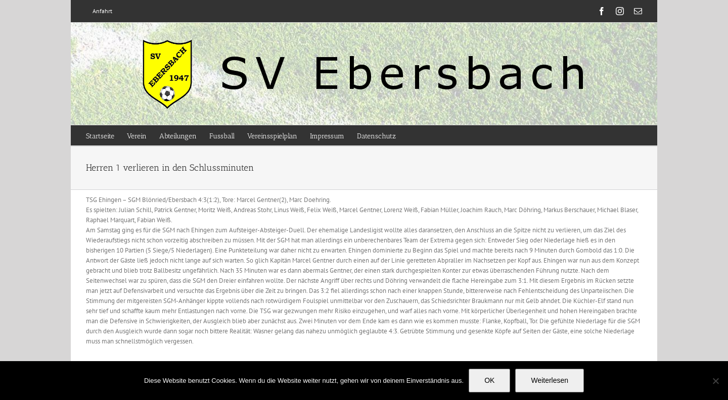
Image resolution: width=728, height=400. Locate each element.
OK (489, 380)
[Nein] (715, 381)
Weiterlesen (549, 380)
